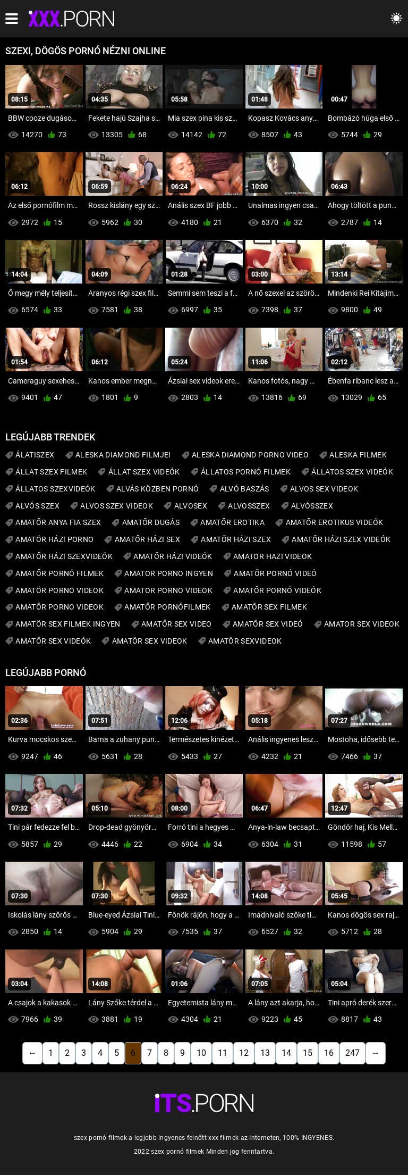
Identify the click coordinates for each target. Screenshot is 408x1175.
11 (222, 1053)
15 (307, 1053)
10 (201, 1053)
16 (329, 1053)
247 (352, 1053)
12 (244, 1053)
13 (265, 1053)
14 (286, 1053)
